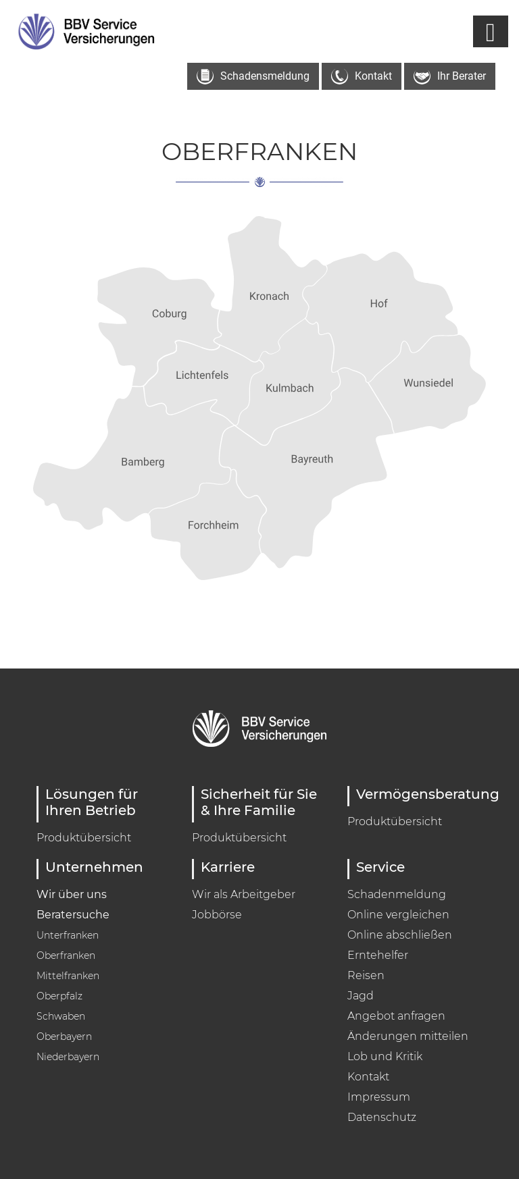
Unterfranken (67, 935)
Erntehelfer (377, 955)
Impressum (378, 1097)
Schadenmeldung (396, 894)
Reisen (366, 975)
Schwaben (60, 1016)
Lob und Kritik (384, 1056)
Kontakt (368, 1076)
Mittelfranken (67, 976)
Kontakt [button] (361, 76)
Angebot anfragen (396, 1016)
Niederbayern (67, 1057)
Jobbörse (217, 914)
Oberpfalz (59, 996)
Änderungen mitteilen (407, 1036)
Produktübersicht (83, 837)
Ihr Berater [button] (450, 76)
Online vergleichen (398, 914)
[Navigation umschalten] (490, 31)
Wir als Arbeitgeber (243, 894)
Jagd (360, 995)
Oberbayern (64, 1036)
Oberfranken (65, 955)
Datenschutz (381, 1117)
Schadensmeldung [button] (253, 76)
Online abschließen (399, 934)
